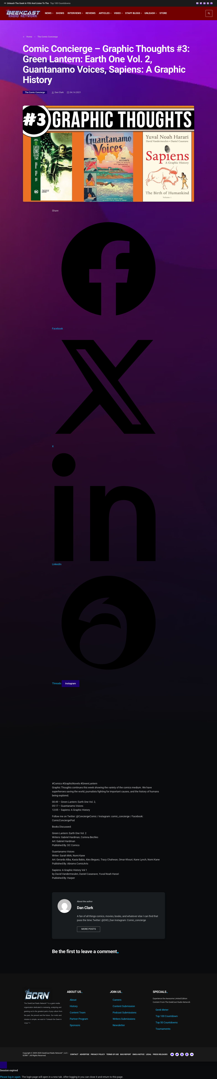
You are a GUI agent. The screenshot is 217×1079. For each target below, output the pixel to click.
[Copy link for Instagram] (70, 683)
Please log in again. (10, 1076)
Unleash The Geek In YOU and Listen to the (37, 3)
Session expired (9, 1070)
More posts (88, 929)
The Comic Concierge (35, 92)
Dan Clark (58, 92)
